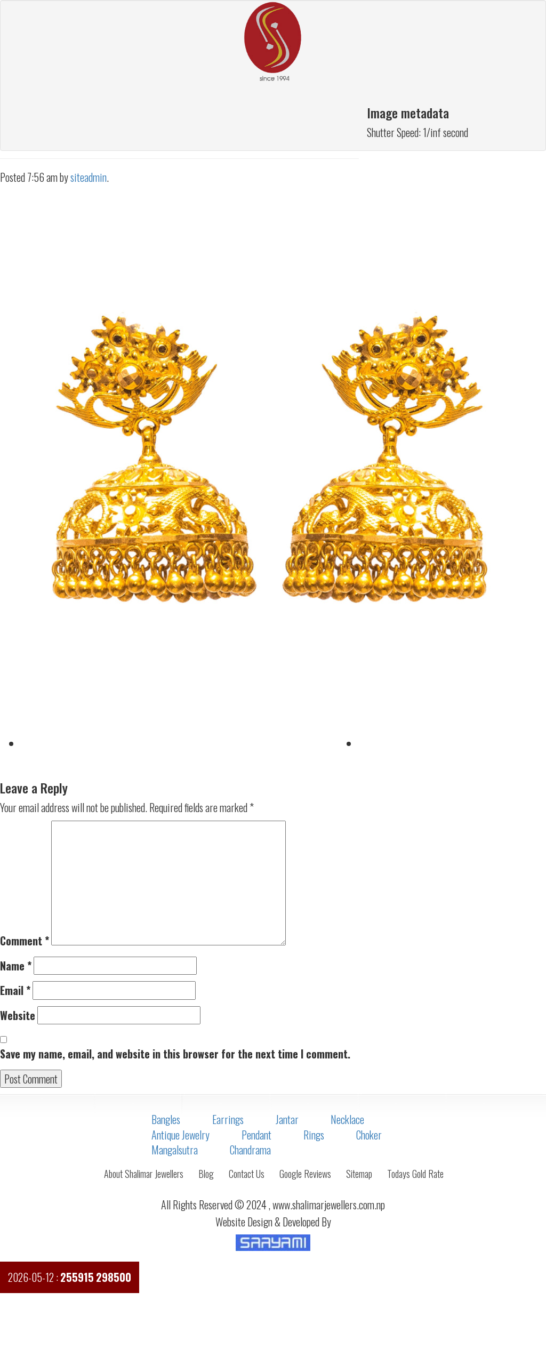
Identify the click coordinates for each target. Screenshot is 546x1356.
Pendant (256, 1135)
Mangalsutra (174, 1150)
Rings (313, 1135)
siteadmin (88, 177)
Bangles (165, 1119)
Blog (206, 1174)
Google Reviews (305, 1174)
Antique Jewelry (180, 1135)
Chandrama (250, 1150)
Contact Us (246, 1174)
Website (17, 1015)
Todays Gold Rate (415, 1174)
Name (15, 966)
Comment (24, 941)
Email (15, 990)
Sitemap (359, 1174)
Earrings (228, 1119)
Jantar (287, 1119)
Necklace (347, 1119)
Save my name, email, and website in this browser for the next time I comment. (175, 1054)
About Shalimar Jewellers (143, 1174)
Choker (369, 1135)
